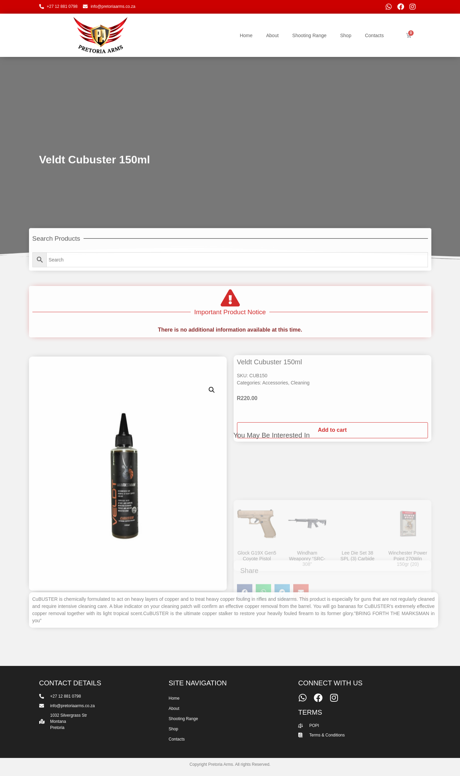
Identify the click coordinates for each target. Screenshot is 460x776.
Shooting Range (309, 35)
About (272, 35)
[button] (212, 527)
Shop (346, 35)
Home (246, 35)
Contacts (374, 35)
